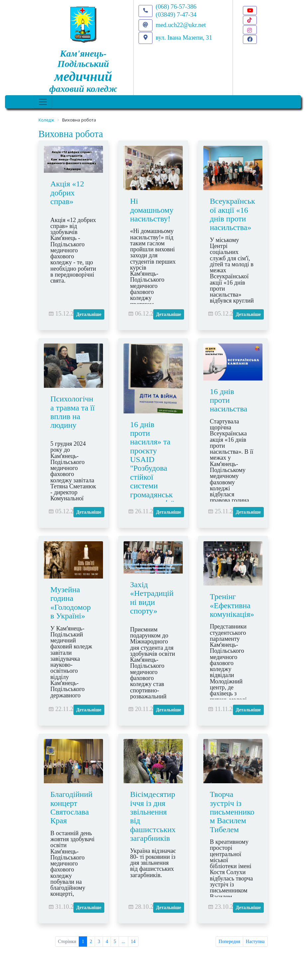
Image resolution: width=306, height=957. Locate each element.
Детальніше (88, 314)
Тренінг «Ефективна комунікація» (232, 605)
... (123, 941)
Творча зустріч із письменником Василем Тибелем (232, 812)
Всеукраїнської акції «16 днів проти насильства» (232, 214)
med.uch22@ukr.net (181, 24)
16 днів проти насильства (229, 400)
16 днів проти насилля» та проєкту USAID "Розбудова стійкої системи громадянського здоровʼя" (152, 464)
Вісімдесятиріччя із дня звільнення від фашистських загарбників (153, 816)
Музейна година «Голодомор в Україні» (71, 602)
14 (133, 941)
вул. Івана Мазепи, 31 (184, 37)
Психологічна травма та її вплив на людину (73, 411)
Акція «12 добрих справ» (67, 192)
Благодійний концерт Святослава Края (72, 807)
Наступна (255, 941)
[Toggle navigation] (43, 102)
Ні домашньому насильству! (151, 210)
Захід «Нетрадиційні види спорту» (152, 597)
